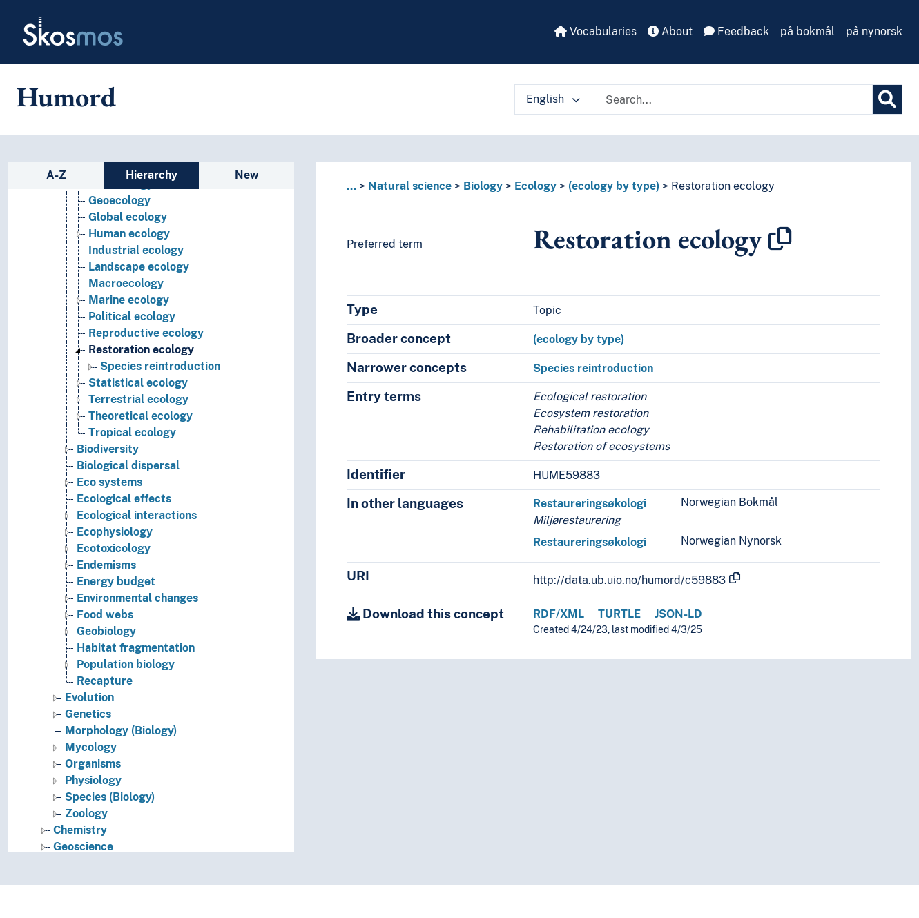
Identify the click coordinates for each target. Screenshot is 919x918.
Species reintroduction (593, 368)
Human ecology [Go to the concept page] (129, 233)
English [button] (553, 99)
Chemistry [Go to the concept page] (80, 830)
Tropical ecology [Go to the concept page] (132, 432)
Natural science (410, 186)
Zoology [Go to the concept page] (86, 813)
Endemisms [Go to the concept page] (106, 565)
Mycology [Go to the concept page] (91, 747)
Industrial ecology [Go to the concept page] (136, 250)
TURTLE (619, 614)
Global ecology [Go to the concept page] (127, 217)
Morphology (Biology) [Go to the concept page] (121, 730)
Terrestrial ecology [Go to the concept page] (138, 399)
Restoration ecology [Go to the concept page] (141, 349)
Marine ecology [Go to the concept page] (128, 299)
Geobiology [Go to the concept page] (106, 631)
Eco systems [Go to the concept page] (109, 482)
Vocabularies (595, 31)
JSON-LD (678, 614)
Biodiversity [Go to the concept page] (108, 449)
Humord (66, 97)
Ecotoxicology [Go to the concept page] (114, 548)
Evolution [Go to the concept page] (89, 697)
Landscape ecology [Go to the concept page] (138, 266)
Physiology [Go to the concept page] (93, 780)
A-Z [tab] (56, 175)
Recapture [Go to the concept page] (105, 680)
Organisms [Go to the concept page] (93, 763)
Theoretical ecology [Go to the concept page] (140, 415)
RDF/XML (558, 614)
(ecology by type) (613, 186)
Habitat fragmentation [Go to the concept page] (136, 647)
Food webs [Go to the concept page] (105, 614)
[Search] (887, 99)
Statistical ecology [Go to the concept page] (138, 382)
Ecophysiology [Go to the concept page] (115, 531)
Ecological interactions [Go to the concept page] (137, 515)
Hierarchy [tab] (151, 175)
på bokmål (807, 31)
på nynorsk (874, 31)
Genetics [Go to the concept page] (88, 714)
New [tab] (247, 175)
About (670, 31)
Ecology (535, 186)
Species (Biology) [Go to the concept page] (110, 796)
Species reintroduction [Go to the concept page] (160, 366)
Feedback (736, 31)
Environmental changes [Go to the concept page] (137, 598)
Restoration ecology (723, 186)
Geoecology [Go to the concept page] (119, 200)
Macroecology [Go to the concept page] (126, 283)
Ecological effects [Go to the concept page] (124, 498)
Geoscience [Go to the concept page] (83, 846)
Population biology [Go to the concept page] (126, 664)
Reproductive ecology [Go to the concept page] (146, 333)
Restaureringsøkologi (589, 503)
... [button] (351, 186)
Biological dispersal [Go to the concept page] (128, 465)
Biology (483, 186)
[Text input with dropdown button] (735, 99)
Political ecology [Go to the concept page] (131, 316)
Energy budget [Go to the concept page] (116, 581)
